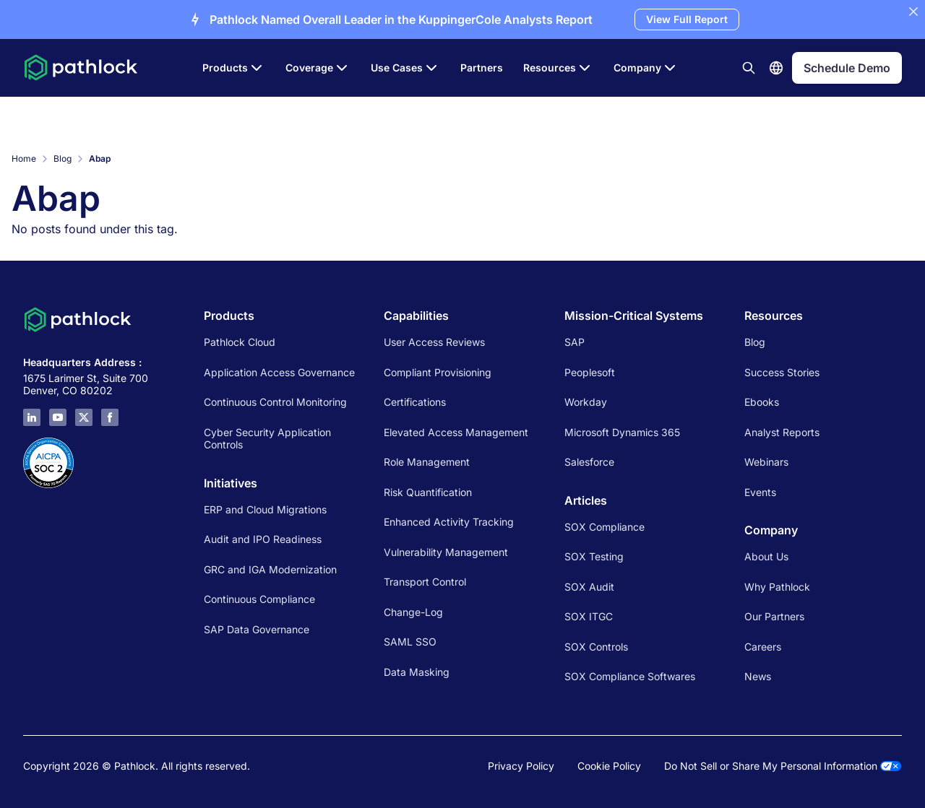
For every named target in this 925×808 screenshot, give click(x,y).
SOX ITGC (588, 616)
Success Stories (781, 372)
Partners (481, 67)
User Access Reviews (434, 342)
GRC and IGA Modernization (270, 569)
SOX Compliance (604, 527)
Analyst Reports (781, 432)
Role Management (427, 462)
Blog (62, 158)
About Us (766, 556)
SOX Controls (596, 646)
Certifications (415, 402)
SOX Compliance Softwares (629, 676)
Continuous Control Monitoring (275, 402)
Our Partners (774, 616)
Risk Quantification (428, 492)
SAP (574, 342)
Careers (762, 646)
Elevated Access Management (456, 432)
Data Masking (416, 672)
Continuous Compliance (259, 599)
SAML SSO (410, 641)
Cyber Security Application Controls (267, 438)
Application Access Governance (279, 372)
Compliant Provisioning (437, 372)
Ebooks (761, 402)
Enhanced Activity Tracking (449, 522)
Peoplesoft (589, 372)
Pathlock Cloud (239, 342)
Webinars (766, 462)
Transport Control (425, 581)
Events (760, 492)
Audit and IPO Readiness (263, 539)
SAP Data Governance (256, 629)
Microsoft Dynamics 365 (622, 432)
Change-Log (413, 612)
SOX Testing (594, 556)
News (757, 676)
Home (24, 158)
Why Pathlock (777, 587)
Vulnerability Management (446, 552)
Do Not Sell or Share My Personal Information (783, 766)
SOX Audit (589, 587)
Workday (585, 402)
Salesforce (589, 462)
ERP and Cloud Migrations (267, 509)
